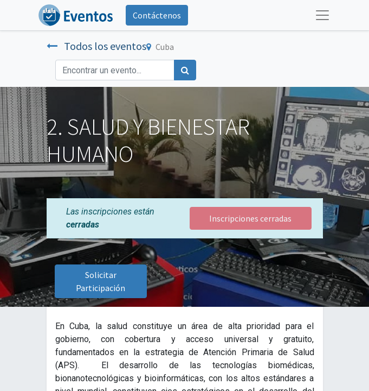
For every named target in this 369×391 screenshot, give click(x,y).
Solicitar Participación (100, 281)
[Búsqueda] (185, 70)
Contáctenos (157, 15)
